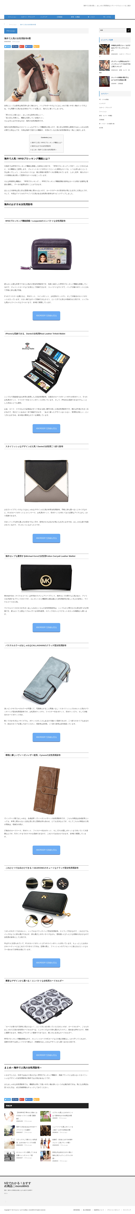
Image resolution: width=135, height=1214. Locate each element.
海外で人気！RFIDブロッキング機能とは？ (46, 142)
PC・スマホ (107, 17)
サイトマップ (127, 1210)
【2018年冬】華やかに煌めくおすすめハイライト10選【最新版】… (26, 1115)
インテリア (43, 17)
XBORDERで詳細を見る (46, 316)
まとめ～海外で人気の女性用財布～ (43, 150)
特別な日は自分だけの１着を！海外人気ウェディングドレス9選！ (62, 1155)
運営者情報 (76, 1210)
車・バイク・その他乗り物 (106, 123)
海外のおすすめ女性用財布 (40, 146)
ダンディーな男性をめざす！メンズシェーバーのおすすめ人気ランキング (120, 64)
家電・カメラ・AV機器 (105, 115)
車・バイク (91, 17)
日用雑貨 (59, 17)
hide (50, 137)
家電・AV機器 (75, 17)
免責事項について (99, 1210)
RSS (5, 1201)
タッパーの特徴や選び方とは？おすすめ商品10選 (120, 79)
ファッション (12, 17)
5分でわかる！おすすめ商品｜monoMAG (17, 1185)
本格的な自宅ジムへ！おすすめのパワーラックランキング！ (120, 48)
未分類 (101, 127)
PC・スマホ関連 (104, 99)
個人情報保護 (87, 1210)
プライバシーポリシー (113, 1210)
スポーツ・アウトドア (28, 17)
